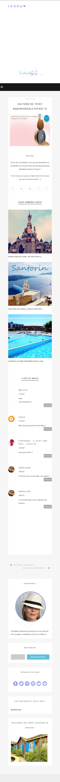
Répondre (47, 405)
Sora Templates (26, 778)
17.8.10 (21, 394)
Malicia (22, 390)
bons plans (31, 99)
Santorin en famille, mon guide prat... (26, 309)
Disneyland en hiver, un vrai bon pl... (25, 257)
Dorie (21, 417)
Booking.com (16, 709)
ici (16, 176)
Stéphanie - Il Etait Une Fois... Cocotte (32, 442)
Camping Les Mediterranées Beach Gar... (26, 361)
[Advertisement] (30, 31)
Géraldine (24, 467)
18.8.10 (21, 471)
